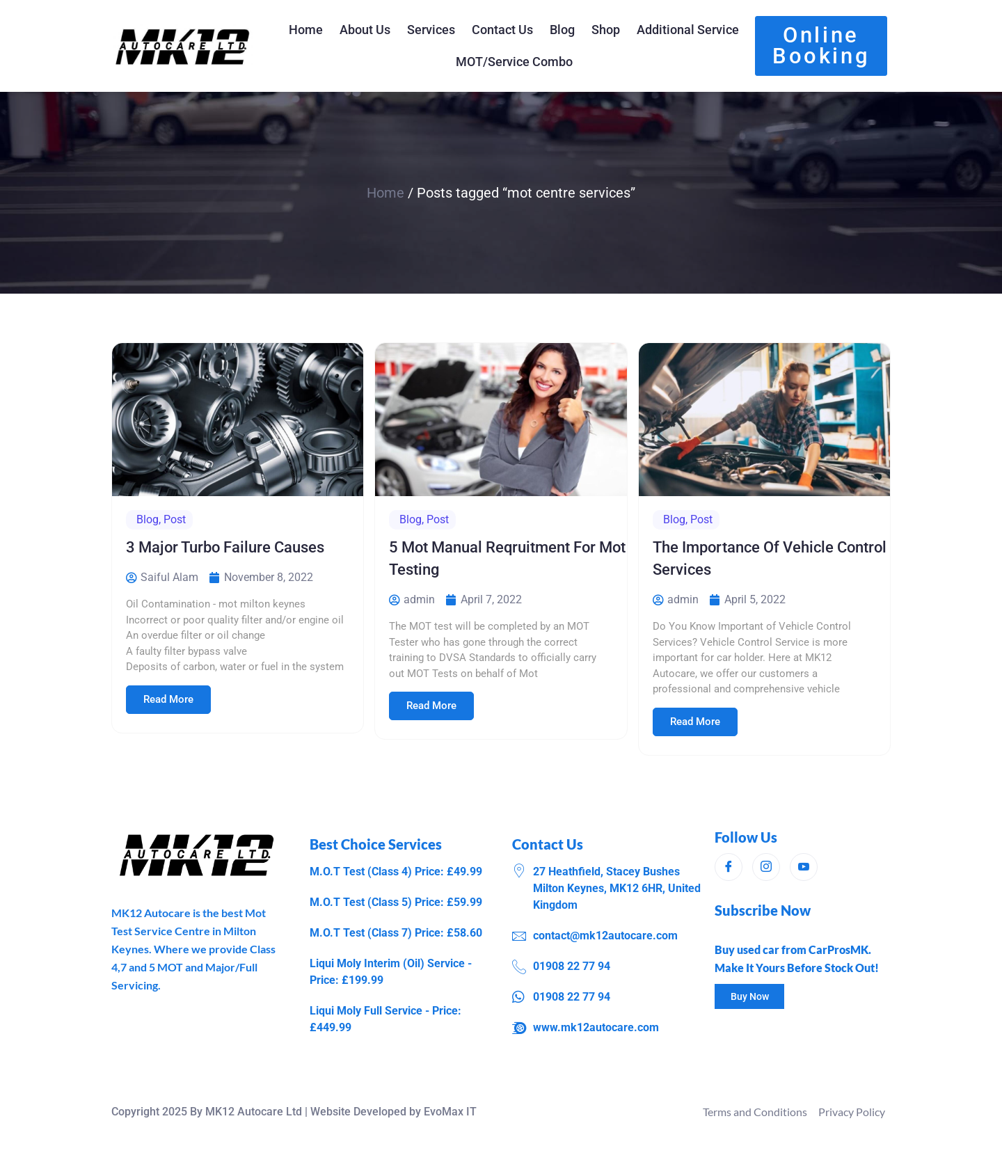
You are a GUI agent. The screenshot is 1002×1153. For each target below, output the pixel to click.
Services (431, 29)
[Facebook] (728, 867)
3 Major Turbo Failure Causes (225, 547)
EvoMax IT (450, 1111)
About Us (365, 29)
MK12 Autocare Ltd (253, 1111)
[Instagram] (766, 867)
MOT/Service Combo (514, 61)
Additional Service (688, 29)
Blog (562, 29)
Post (175, 519)
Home (306, 29)
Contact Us (502, 29)
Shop (605, 29)
